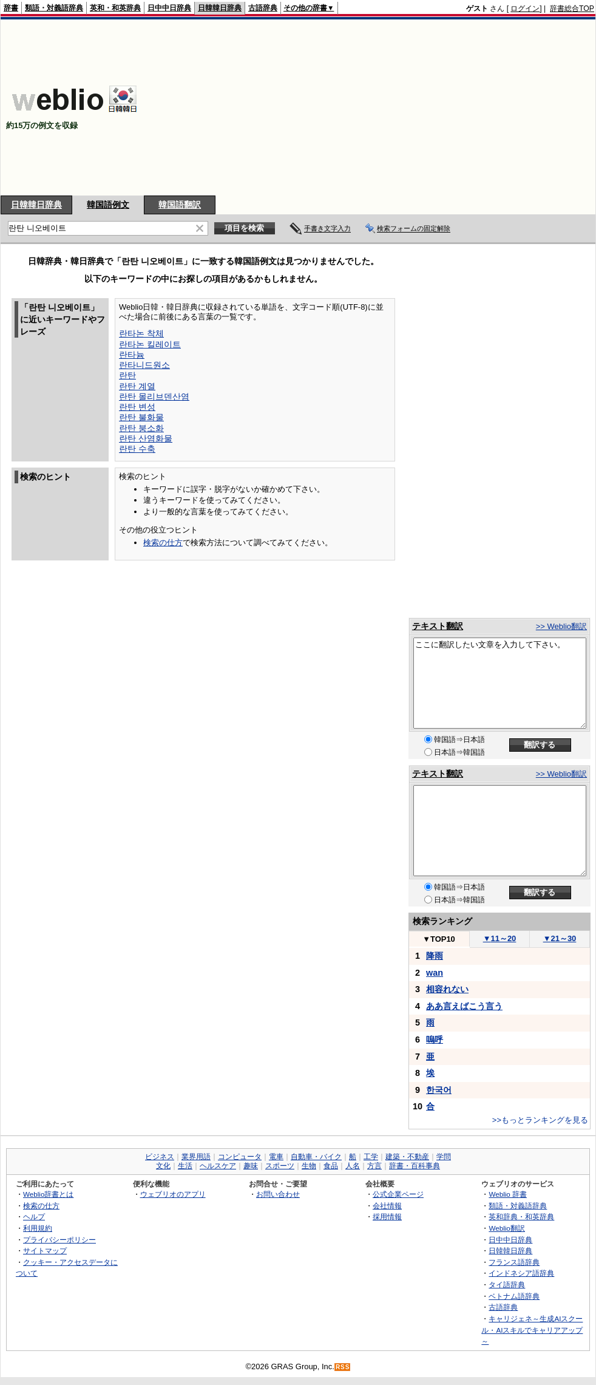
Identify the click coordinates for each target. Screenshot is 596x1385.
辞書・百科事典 (414, 1165)
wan (434, 973)
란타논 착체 (141, 333)
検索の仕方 (163, 542)
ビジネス (159, 1156)
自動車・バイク (316, 1156)
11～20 (499, 938)
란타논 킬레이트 (150, 344)
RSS (343, 1367)
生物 (309, 1165)
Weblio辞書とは (48, 1194)
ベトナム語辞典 (514, 1296)
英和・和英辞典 (115, 8)
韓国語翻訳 (179, 204)
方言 (374, 1165)
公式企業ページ (398, 1194)
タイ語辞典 (507, 1284)
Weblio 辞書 (508, 1194)
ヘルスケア (218, 1165)
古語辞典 (262, 8)
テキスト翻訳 (437, 626)
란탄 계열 (137, 386)
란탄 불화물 (141, 417)
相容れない (447, 989)
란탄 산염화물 (145, 438)
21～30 (560, 938)
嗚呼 (434, 1039)
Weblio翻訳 (506, 1228)
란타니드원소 (144, 365)
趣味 (250, 1165)
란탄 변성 (137, 407)
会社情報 (387, 1206)
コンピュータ (240, 1156)
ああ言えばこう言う (464, 1006)
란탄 (127, 375)
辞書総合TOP (572, 8)
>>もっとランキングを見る (540, 1120)
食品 (330, 1165)
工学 (371, 1156)
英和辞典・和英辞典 (521, 1216)
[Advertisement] (425, 107)
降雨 (434, 956)
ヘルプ (34, 1216)
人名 (352, 1165)
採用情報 (387, 1216)
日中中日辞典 (169, 8)
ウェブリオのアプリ (173, 1194)
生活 (185, 1165)
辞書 (11, 8)
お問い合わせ (278, 1194)
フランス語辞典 (514, 1262)
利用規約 (37, 1228)
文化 (163, 1165)
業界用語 (196, 1156)
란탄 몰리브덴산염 (154, 396)
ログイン (525, 8)
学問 (443, 1156)
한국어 (439, 1090)
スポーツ (279, 1165)
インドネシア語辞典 (521, 1273)
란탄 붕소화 (141, 428)
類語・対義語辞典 (54, 8)
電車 (276, 1156)
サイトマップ (45, 1250)
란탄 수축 (137, 449)
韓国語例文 (108, 204)
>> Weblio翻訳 (561, 626)
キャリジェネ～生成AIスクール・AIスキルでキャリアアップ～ (532, 1330)
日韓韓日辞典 (220, 8)
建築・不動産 (407, 1156)
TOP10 (438, 939)
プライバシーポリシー (59, 1240)
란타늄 (131, 354)
